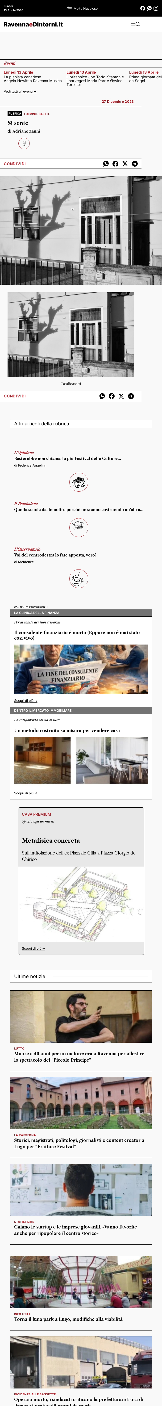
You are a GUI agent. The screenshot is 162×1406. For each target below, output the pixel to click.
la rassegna (25, 1135)
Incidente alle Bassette (35, 1394)
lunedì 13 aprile (18, 72)
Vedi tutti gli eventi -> (20, 91)
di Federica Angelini (30, 465)
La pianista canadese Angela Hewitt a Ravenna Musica (33, 79)
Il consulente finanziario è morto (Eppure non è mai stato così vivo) (77, 635)
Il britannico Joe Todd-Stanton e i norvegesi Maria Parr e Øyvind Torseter (95, 80)
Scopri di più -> (25, 701)
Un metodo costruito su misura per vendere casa (67, 730)
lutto (19, 1048)
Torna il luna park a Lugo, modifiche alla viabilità (68, 1319)
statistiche (24, 1222)
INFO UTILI (22, 1314)
